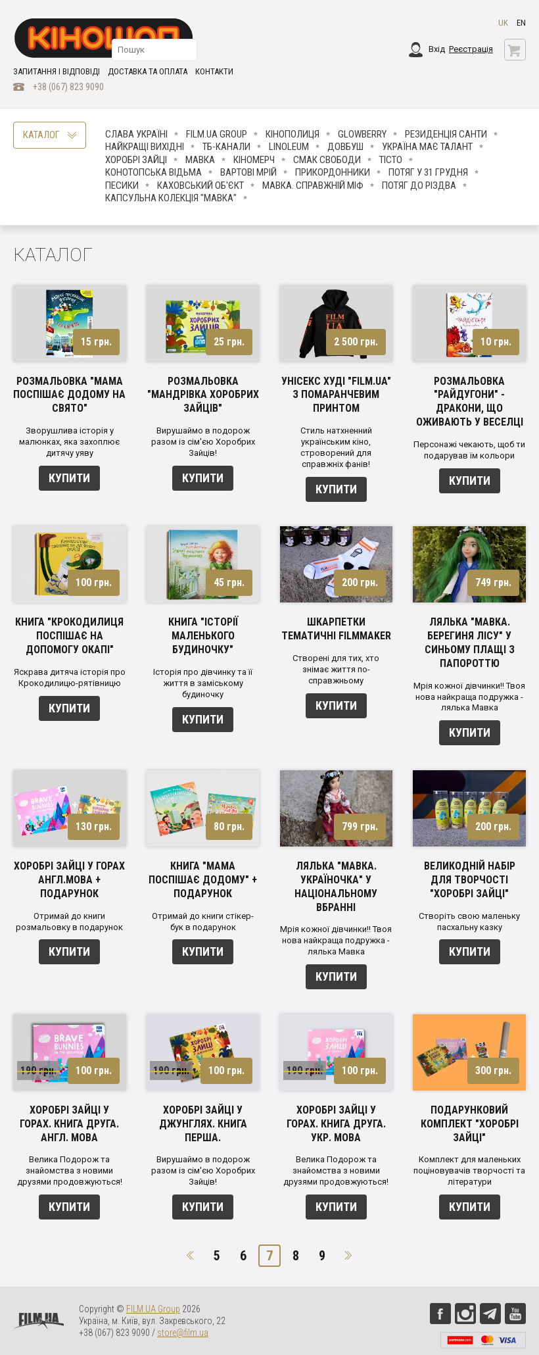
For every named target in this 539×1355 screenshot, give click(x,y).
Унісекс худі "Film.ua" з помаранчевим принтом (336, 395)
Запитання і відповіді (56, 71)
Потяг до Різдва (419, 185)
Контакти (214, 71)
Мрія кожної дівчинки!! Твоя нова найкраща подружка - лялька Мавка (469, 697)
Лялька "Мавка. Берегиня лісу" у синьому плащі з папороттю (470, 642)
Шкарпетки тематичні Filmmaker (336, 629)
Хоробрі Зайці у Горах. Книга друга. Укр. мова (336, 1124)
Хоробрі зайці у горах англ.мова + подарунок (69, 880)
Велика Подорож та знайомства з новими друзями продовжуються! (69, 1170)
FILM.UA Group (216, 134)
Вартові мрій (248, 172)
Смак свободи (327, 160)
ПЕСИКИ (122, 185)
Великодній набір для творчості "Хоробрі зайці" (469, 880)
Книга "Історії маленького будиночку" (203, 636)
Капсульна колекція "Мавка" (171, 198)
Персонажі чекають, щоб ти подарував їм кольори (469, 449)
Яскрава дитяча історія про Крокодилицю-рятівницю (70, 677)
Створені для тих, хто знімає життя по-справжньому (336, 669)
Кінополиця (292, 134)
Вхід (437, 49)
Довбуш (345, 147)
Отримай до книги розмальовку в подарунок (69, 921)
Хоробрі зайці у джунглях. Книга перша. (203, 1124)
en (521, 23)
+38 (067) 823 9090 (68, 87)
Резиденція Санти (446, 134)
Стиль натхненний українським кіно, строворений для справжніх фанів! (336, 447)
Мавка (200, 160)
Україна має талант (427, 147)
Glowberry (362, 134)
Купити (69, 478)
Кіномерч (254, 160)
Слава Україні (136, 134)
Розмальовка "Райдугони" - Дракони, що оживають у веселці (469, 401)
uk (503, 23)
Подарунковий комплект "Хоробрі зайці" (470, 1124)
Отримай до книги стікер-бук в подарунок (203, 921)
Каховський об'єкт (200, 185)
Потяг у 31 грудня (428, 172)
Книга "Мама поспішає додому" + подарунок (203, 880)
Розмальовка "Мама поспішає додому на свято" (69, 395)
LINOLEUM (289, 147)
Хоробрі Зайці (136, 160)
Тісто (390, 160)
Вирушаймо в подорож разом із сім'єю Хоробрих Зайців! (203, 442)
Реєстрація (471, 49)
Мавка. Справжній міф (312, 185)
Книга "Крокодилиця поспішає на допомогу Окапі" (69, 636)
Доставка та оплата (147, 71)
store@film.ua (182, 1332)
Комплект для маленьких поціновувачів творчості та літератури (469, 1170)
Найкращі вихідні (144, 147)
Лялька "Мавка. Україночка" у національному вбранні (335, 886)
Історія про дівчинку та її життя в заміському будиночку (202, 683)
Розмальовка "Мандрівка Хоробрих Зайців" (203, 395)
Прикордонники (332, 172)
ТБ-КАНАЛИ (226, 147)
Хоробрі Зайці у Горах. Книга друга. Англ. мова (69, 1124)
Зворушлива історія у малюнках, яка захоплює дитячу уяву (69, 442)
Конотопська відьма (153, 172)
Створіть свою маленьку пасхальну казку (469, 921)
